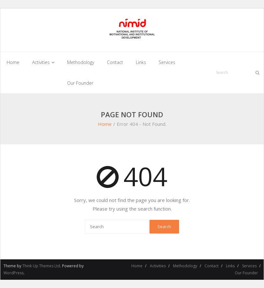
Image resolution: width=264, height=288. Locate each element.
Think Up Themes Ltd (41, 266)
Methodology (185, 266)
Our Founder (246, 273)
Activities (158, 266)
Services (249, 266)
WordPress (13, 273)
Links (230, 266)
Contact (212, 266)
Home (105, 124)
